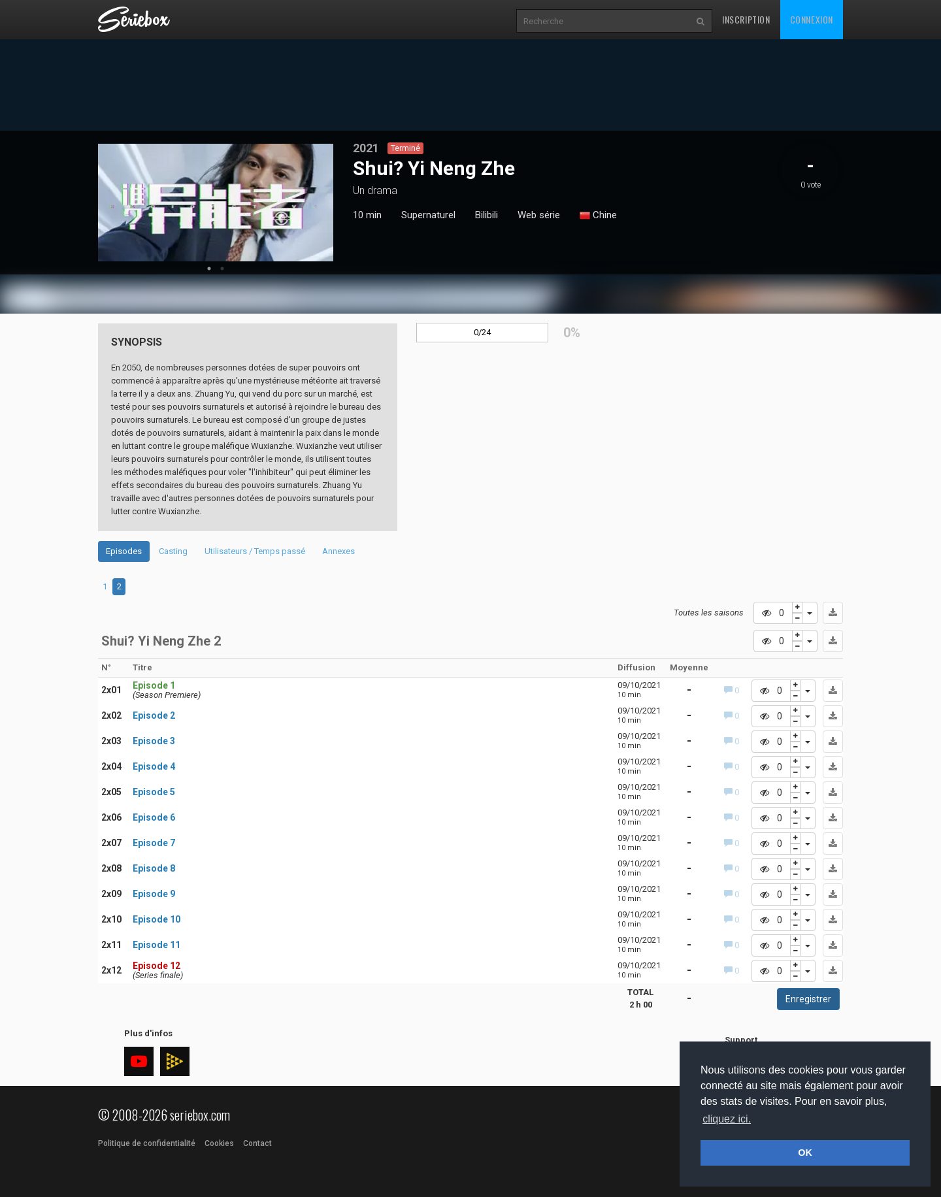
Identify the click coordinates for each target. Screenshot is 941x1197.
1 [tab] (209, 268)
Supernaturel (428, 215)
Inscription (746, 19)
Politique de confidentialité (146, 1143)
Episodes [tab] (124, 551)
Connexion (811, 19)
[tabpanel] (215, 202)
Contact (257, 1143)
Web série (539, 215)
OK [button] (805, 1152)
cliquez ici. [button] (726, 1118)
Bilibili (486, 215)
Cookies (219, 1143)
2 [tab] (222, 268)
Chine (598, 215)
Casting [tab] (173, 551)
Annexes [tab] (338, 551)
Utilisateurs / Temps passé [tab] (255, 551)
